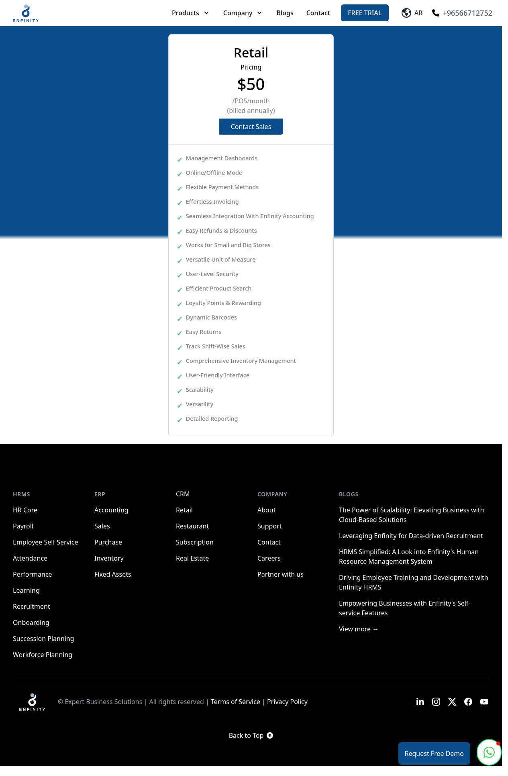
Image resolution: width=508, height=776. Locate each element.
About (266, 510)
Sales (102, 526)
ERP (100, 494)
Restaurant (192, 526)
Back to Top (251, 735)
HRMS (21, 494)
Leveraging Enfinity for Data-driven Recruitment (411, 535)
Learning (26, 590)
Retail (184, 510)
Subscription (195, 542)
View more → (359, 628)
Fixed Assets (112, 574)
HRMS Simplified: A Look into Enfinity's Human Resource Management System (409, 556)
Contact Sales (251, 126)
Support (269, 526)
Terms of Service (235, 701)
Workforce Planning (42, 654)
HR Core (25, 510)
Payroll (23, 526)
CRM (183, 493)
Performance (32, 574)
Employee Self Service (45, 542)
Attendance (30, 558)
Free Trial (365, 12)
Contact (318, 12)
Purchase (108, 542)
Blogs (284, 12)
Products (191, 12)
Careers (269, 558)
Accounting (111, 510)
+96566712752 (462, 13)
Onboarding (31, 622)
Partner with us (280, 574)
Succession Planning (43, 638)
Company (243, 12)
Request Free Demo (434, 753)
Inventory (109, 558)
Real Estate (192, 558)
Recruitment (31, 606)
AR (412, 13)
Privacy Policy (287, 701)
